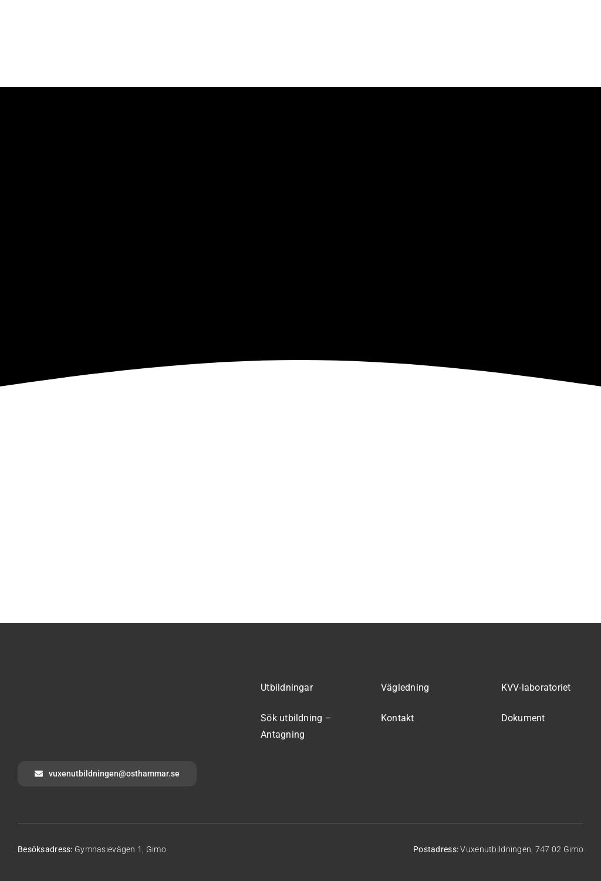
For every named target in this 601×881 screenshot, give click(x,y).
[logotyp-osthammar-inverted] (106, 681)
